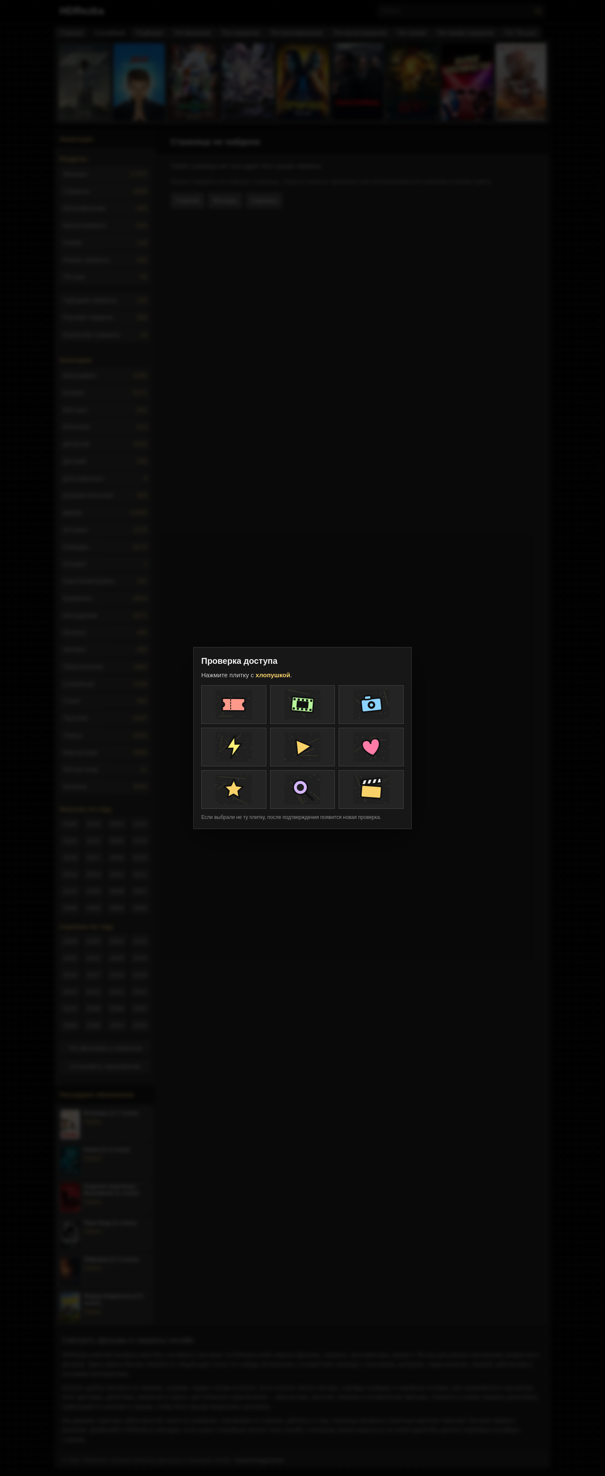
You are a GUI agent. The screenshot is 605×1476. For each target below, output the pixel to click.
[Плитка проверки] (233, 704)
